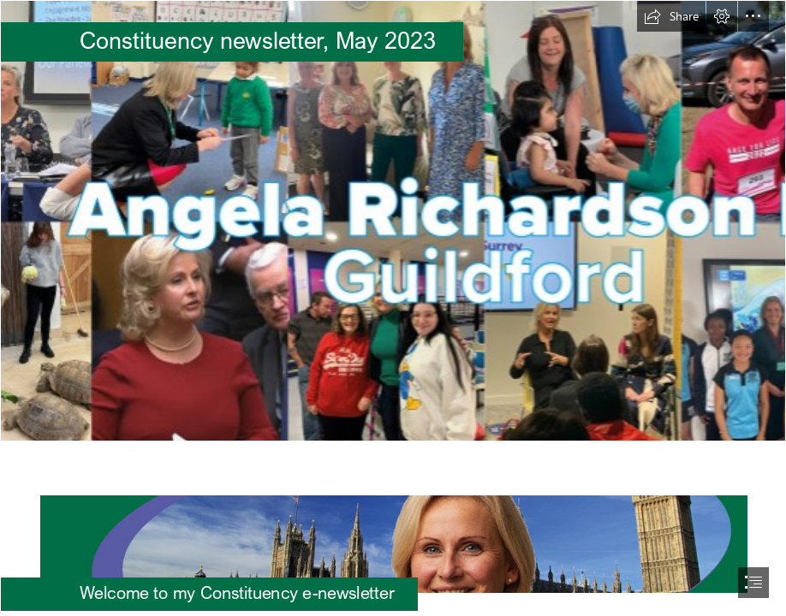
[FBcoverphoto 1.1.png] (393, 220)
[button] (671, 16)
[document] (393, 308)
